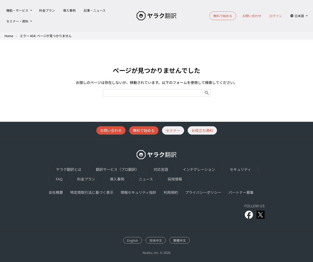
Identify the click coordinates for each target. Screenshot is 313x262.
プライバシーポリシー (203, 192)
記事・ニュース (95, 10)
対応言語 (161, 169)
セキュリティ (240, 169)
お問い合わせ (251, 16)
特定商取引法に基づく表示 (91, 192)
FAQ (59, 179)
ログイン (275, 16)
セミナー (173, 130)
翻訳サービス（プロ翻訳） (117, 169)
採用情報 (175, 179)
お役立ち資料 (202, 130)
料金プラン (47, 10)
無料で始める (222, 16)
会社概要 (56, 192)
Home (9, 36)
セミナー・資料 (17, 21)
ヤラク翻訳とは (68, 169)
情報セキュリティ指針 (138, 192)
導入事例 (69, 10)
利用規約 (171, 192)
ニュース (146, 179)
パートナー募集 (241, 192)
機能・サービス (17, 10)
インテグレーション (199, 169)
